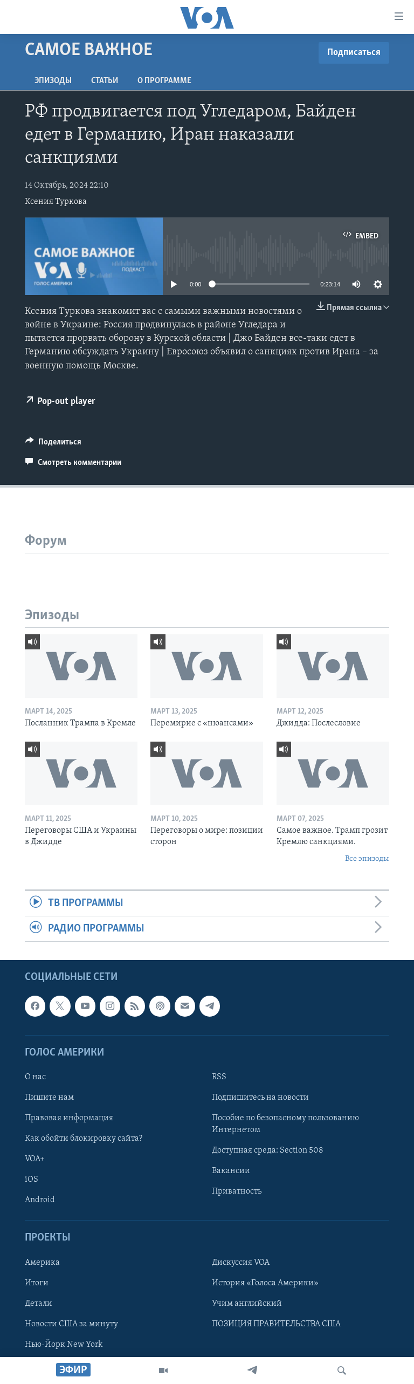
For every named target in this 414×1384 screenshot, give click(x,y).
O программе (164, 81)
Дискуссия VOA (241, 1262)
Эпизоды (53, 81)
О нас (35, 1077)
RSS (219, 1077)
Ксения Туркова (56, 201)
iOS (31, 1179)
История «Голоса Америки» (265, 1283)
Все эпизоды (367, 859)
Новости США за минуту (71, 1324)
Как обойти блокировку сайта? (83, 1138)
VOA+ (35, 1159)
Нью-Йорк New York (63, 1344)
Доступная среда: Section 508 (267, 1150)
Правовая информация (69, 1118)
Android (40, 1200)
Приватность (236, 1191)
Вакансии (231, 1171)
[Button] (53, 444)
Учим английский (247, 1303)
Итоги (37, 1283)
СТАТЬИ (104, 81)
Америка (42, 1262)
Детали (38, 1303)
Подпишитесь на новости (260, 1097)
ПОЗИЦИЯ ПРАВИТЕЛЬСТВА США (276, 1324)
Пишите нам (49, 1097)
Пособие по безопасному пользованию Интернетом (285, 1124)
